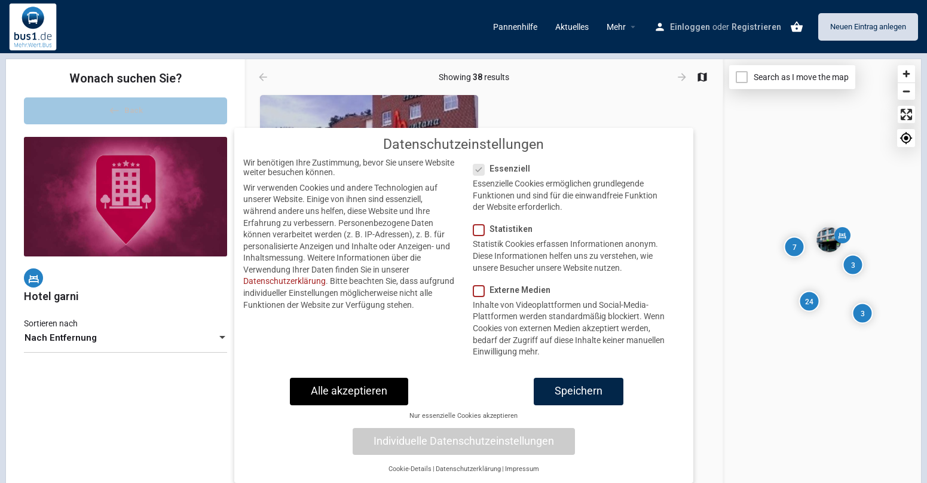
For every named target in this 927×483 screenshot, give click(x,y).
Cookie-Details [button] (410, 469)
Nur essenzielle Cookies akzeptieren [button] (463, 416)
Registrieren (756, 27)
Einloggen (690, 27)
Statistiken (506, 229)
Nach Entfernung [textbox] (61, 344)
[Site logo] (34, 25)
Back (125, 113)
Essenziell (505, 168)
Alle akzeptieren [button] (349, 391)
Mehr (616, 27)
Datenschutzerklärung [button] (468, 469)
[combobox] (125, 344)
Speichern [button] (578, 391)
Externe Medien (515, 290)
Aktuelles (572, 27)
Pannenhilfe (515, 27)
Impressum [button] (522, 469)
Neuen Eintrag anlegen (868, 26)
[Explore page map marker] (829, 239)
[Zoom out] (906, 91)
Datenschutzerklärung (284, 281)
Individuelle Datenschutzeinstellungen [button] (464, 441)
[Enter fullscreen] (906, 114)
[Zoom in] (906, 73)
